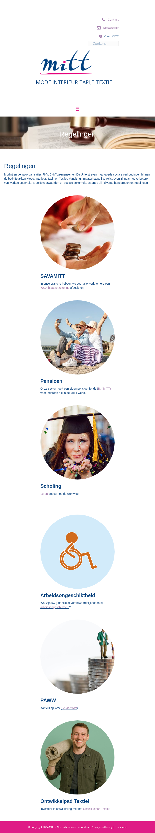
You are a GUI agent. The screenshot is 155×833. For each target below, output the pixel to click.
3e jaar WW (69, 708)
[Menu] (77, 108)
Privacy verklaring (102, 827)
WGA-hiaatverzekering (54, 287)
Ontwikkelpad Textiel (96, 809)
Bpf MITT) (104, 388)
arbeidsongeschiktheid (54, 607)
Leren (44, 493)
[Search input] (103, 43)
